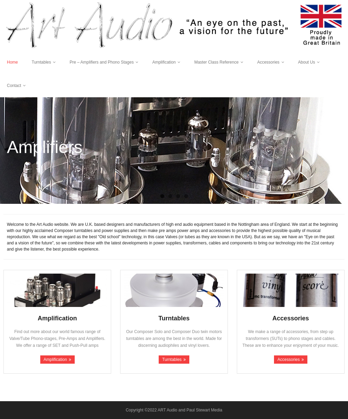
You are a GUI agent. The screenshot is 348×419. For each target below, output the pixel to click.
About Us (306, 62)
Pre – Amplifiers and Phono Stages (102, 62)
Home (12, 62)
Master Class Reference (216, 62)
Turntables (41, 62)
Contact (14, 85)
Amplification (164, 62)
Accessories (268, 62)
